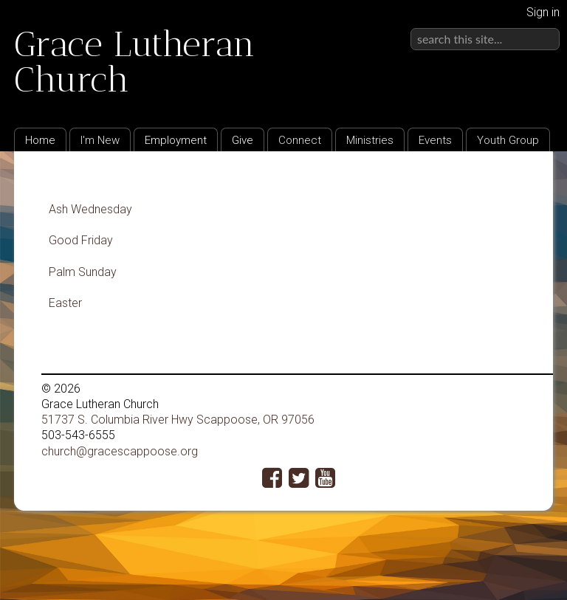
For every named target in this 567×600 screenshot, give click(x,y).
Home (40, 140)
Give (242, 140)
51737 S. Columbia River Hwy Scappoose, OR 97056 (178, 420)
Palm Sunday (83, 272)
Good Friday (81, 240)
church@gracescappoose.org (119, 451)
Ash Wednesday (90, 209)
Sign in (543, 12)
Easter (65, 303)
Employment (176, 140)
